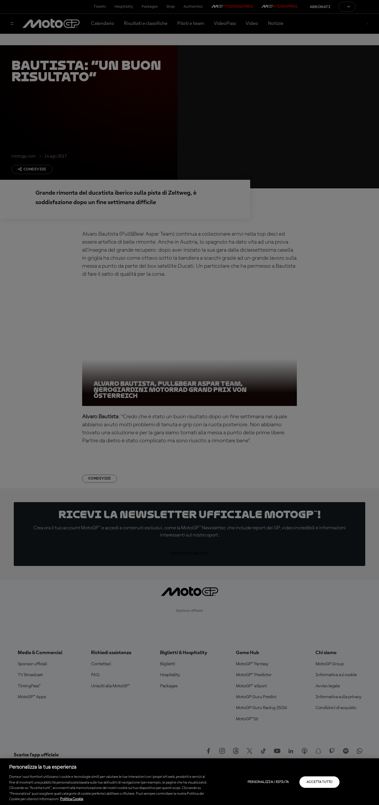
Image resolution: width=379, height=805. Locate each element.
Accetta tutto (320, 782)
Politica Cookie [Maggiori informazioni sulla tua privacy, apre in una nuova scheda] (71, 799)
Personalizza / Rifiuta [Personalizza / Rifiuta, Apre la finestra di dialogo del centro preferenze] (268, 782)
